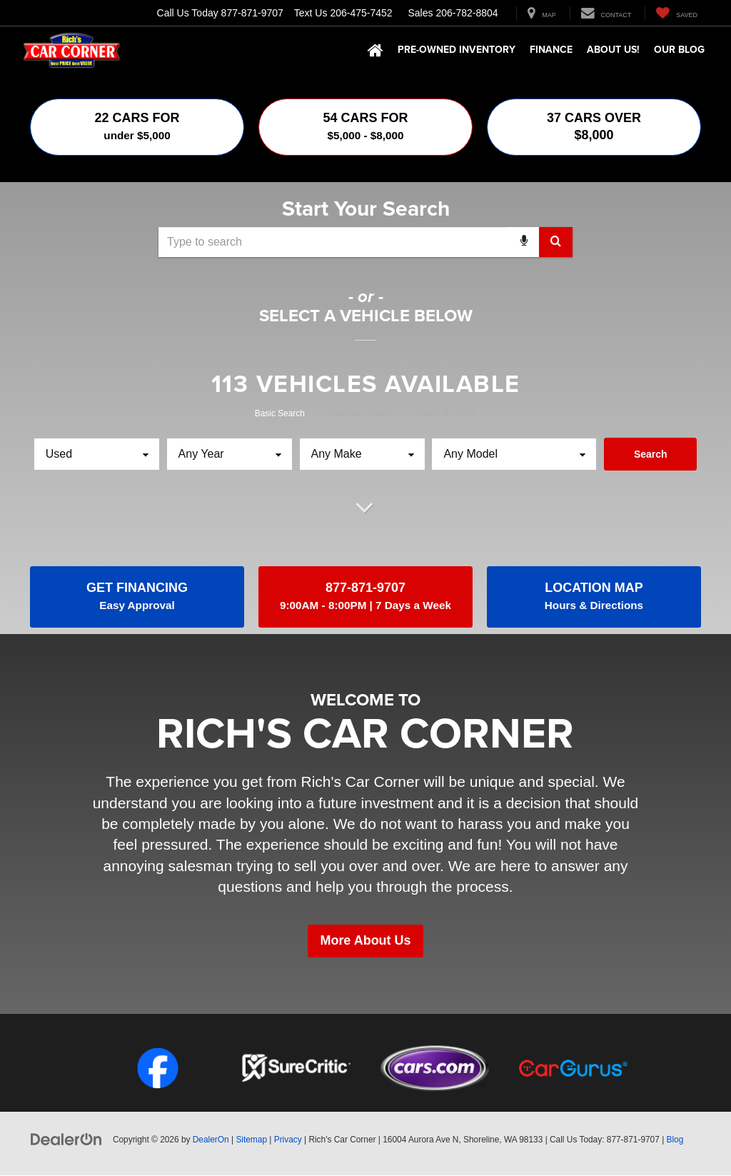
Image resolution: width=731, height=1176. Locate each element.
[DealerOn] (66, 1139)
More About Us (365, 942)
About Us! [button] (613, 49)
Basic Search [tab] (280, 413)
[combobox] (365, 242)
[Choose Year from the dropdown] (229, 454)
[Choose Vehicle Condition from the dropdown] (96, 454)
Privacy (288, 1140)
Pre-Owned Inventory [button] (456, 49)
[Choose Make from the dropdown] (362, 454)
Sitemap (251, 1140)
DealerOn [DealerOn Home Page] (211, 1140)
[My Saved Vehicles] (676, 13)
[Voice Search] (524, 242)
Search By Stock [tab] (444, 413)
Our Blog (679, 49)
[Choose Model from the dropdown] (514, 454)
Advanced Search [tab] (359, 413)
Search (650, 454)
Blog (675, 1140)
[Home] (375, 50)
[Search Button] (556, 242)
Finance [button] (551, 49)
